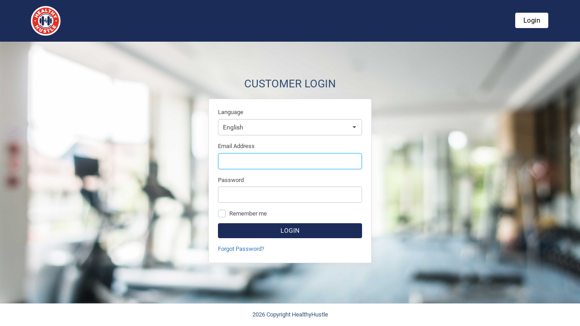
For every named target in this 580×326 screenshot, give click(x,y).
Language (230, 112)
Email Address (236, 146)
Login (531, 20)
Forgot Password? (241, 248)
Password (231, 180)
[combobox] (290, 127)
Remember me (248, 213)
